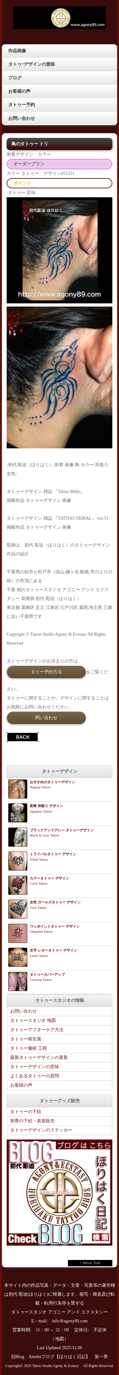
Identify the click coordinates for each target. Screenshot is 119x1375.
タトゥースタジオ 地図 (33, 1020)
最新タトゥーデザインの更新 (39, 1057)
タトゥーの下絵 (25, 1111)
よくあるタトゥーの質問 (34, 1076)
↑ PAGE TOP (90, 1263)
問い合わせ (46, 717)
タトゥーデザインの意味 (34, 1066)
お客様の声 (19, 91)
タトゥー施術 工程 (28, 1048)
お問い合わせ (21, 118)
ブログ (15, 78)
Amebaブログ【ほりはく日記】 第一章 (70, 1356)
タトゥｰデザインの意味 (31, 64)
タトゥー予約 (21, 104)
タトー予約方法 (46, 671)
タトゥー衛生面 (25, 1039)
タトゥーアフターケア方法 (36, 1029)
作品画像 (17, 50)
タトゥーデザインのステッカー (41, 1130)
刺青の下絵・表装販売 (32, 1120)
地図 (59, 1338)
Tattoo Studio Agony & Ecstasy (55, 1366)
